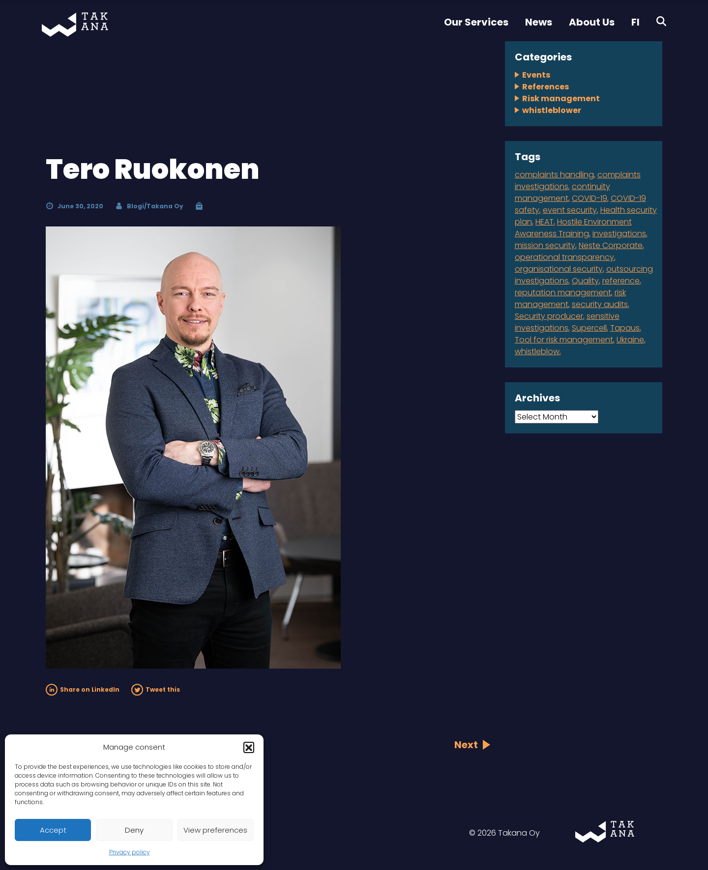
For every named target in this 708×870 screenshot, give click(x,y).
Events (536, 75)
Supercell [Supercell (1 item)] (589, 328)
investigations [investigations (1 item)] (619, 233)
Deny (134, 830)
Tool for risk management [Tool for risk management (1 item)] (564, 339)
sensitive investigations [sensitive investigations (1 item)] (567, 322)
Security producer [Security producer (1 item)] (549, 316)
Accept (53, 830)
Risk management (561, 98)
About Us (592, 22)
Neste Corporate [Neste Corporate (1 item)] (611, 245)
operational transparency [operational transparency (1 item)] (564, 257)
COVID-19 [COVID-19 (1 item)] (589, 198)
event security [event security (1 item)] (570, 210)
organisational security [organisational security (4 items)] (559, 269)
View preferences (215, 830)
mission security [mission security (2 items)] (545, 245)
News (538, 22)
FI (635, 22)
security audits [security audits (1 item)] (600, 304)
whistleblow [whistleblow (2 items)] (537, 351)
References (545, 86)
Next (466, 745)
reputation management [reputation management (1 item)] (563, 292)
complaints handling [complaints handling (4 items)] (554, 174)
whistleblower (551, 110)
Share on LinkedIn (82, 689)
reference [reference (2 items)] (621, 280)
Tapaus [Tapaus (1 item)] (625, 328)
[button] (249, 747)
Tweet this (155, 689)
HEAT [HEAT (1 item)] (544, 221)
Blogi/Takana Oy (155, 206)
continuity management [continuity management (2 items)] (562, 192)
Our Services (476, 22)
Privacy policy (129, 852)
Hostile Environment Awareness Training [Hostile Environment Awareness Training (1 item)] (573, 227)
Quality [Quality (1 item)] (585, 280)
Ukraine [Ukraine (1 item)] (630, 339)
